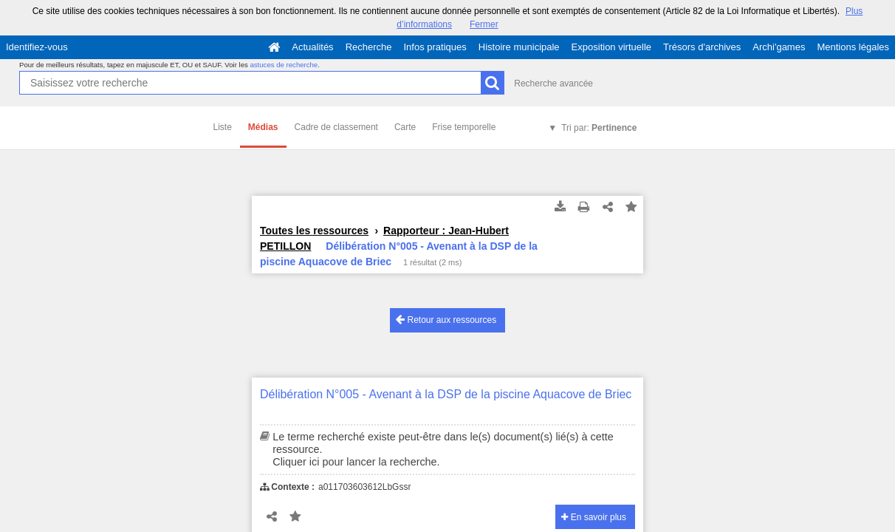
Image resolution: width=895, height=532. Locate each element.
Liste (222, 127)
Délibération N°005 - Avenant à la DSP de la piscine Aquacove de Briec (445, 394)
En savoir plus (593, 517)
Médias (263, 127)
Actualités (312, 46)
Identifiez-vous (37, 46)
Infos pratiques (435, 46)
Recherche (369, 46)
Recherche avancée (553, 83)
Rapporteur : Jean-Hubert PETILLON (384, 238)
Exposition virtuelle (611, 46)
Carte (405, 127)
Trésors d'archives (702, 46)
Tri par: (599, 128)
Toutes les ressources (314, 230)
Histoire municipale (519, 46)
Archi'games (778, 46)
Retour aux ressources (446, 319)
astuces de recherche (284, 65)
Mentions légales (853, 46)
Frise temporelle (463, 127)
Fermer (484, 24)
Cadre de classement (336, 127)
